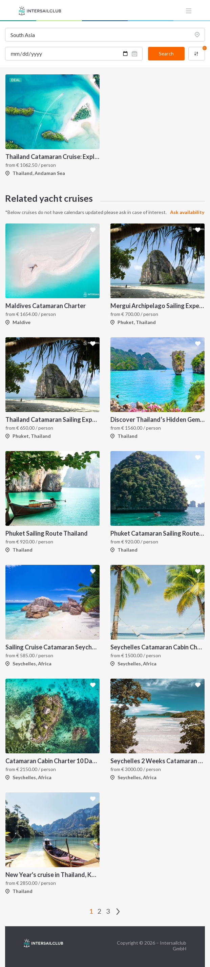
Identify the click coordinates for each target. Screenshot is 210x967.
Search (166, 53)
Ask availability (187, 212)
